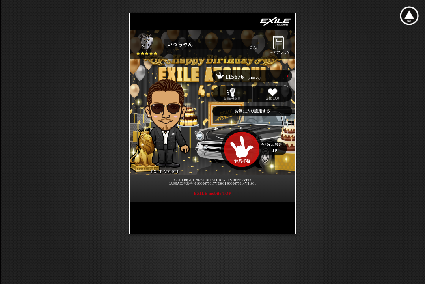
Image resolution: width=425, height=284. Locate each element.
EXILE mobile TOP (212, 193)
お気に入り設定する (252, 111)
